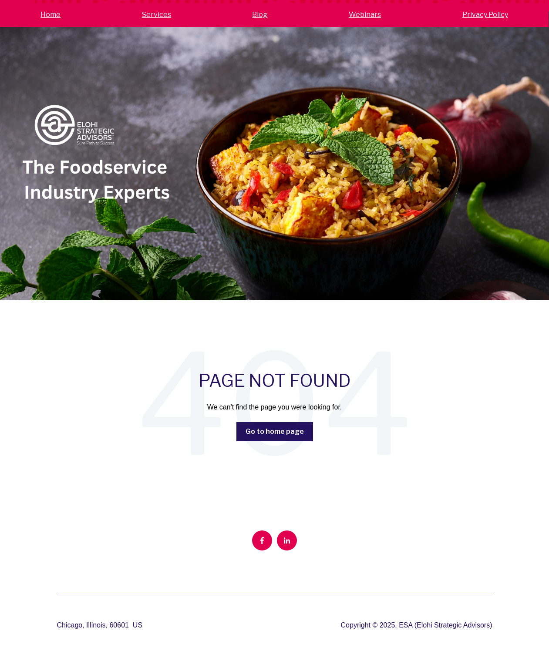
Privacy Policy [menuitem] (485, 14)
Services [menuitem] (156, 14)
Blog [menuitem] (259, 14)
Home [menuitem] (50, 14)
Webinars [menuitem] (365, 14)
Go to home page (275, 431)
